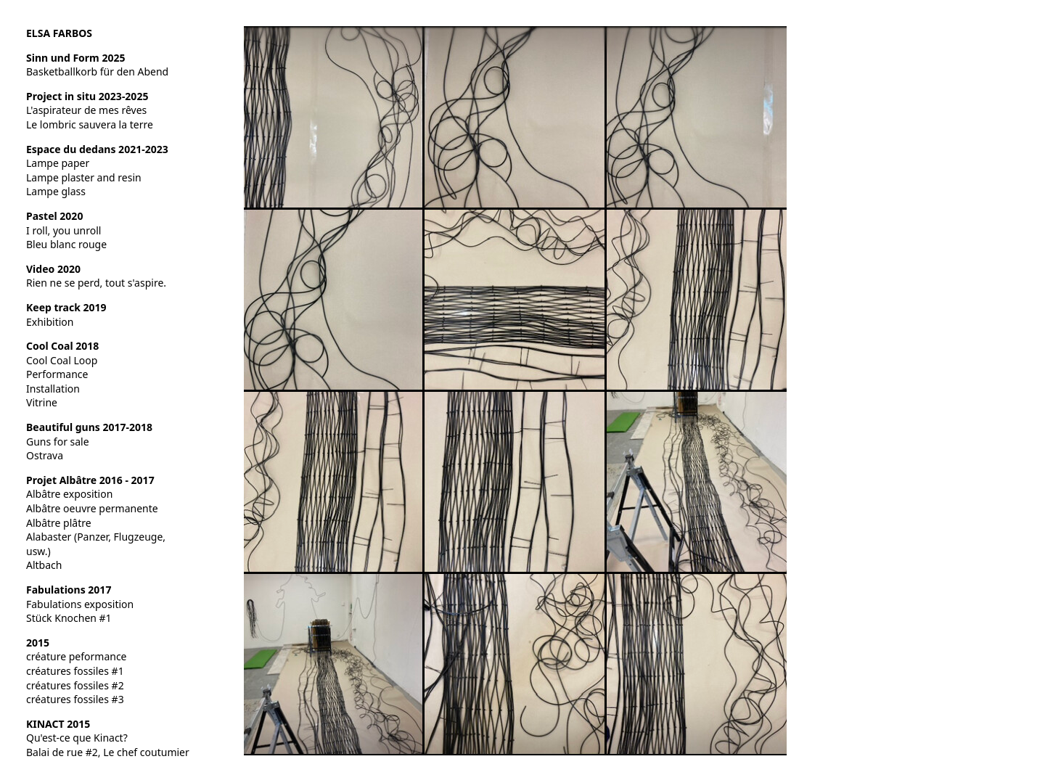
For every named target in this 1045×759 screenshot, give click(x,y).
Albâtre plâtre (58, 523)
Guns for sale (57, 441)
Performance (57, 374)
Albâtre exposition (69, 494)
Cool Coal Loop (61, 360)
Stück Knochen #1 (69, 618)
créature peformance (76, 656)
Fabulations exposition (80, 604)
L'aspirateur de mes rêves (86, 110)
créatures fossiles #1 (75, 671)
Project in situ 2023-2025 (87, 96)
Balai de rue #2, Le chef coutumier (107, 752)
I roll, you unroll (63, 230)
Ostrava (44, 455)
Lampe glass (56, 191)
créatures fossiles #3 (75, 699)
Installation (53, 388)
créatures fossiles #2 (75, 685)
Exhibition (49, 322)
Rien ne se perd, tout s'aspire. (96, 283)
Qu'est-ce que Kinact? (77, 737)
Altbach (44, 565)
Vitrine (41, 402)
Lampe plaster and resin (84, 177)
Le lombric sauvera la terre (89, 124)
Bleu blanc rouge (66, 244)
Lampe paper (57, 163)
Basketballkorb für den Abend (97, 71)
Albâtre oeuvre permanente (92, 508)
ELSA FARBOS (59, 33)
